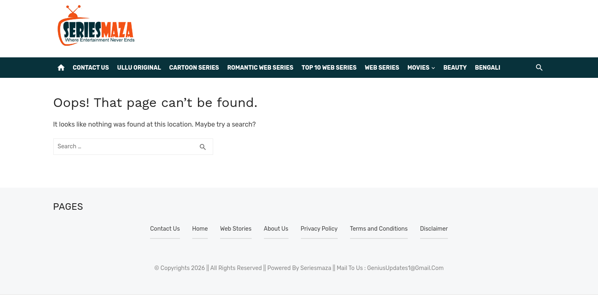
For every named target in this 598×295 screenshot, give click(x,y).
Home (200, 228)
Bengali (487, 67)
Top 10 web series (329, 67)
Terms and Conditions (379, 228)
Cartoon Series (194, 67)
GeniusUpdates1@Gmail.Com (405, 268)
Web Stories (235, 228)
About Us (276, 228)
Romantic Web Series (260, 67)
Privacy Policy (319, 228)
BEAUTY (455, 67)
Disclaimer (434, 228)
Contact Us (91, 67)
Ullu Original (139, 67)
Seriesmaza (315, 268)
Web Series (382, 67)
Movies (418, 67)
